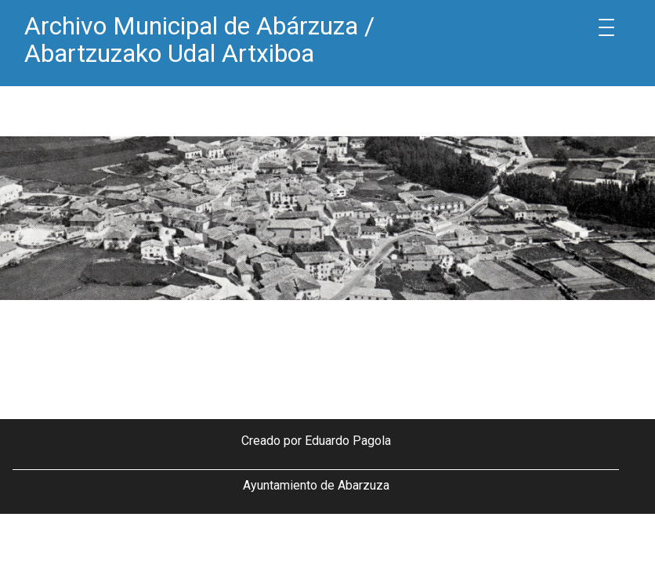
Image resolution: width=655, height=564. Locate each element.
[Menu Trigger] (606, 27)
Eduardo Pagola (348, 440)
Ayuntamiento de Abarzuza (316, 485)
